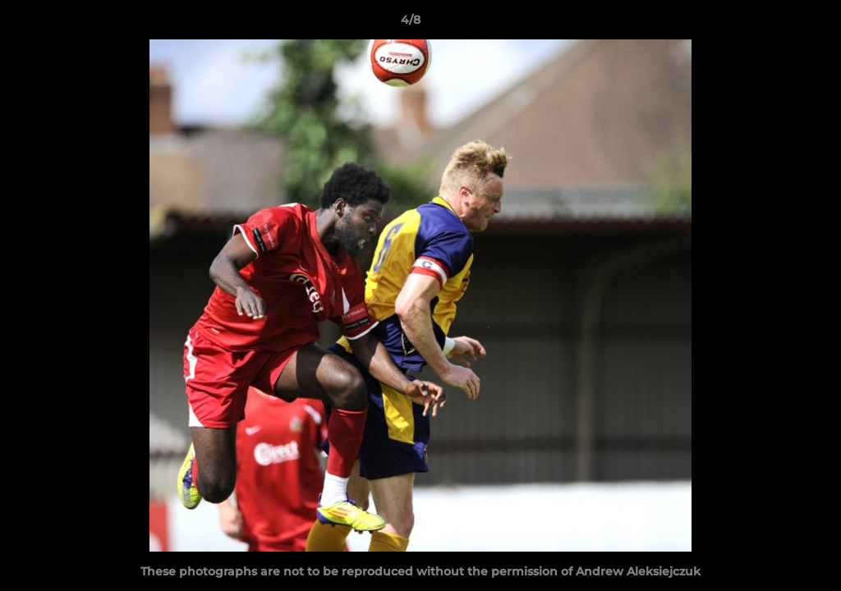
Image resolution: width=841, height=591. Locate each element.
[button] (772, 23)
